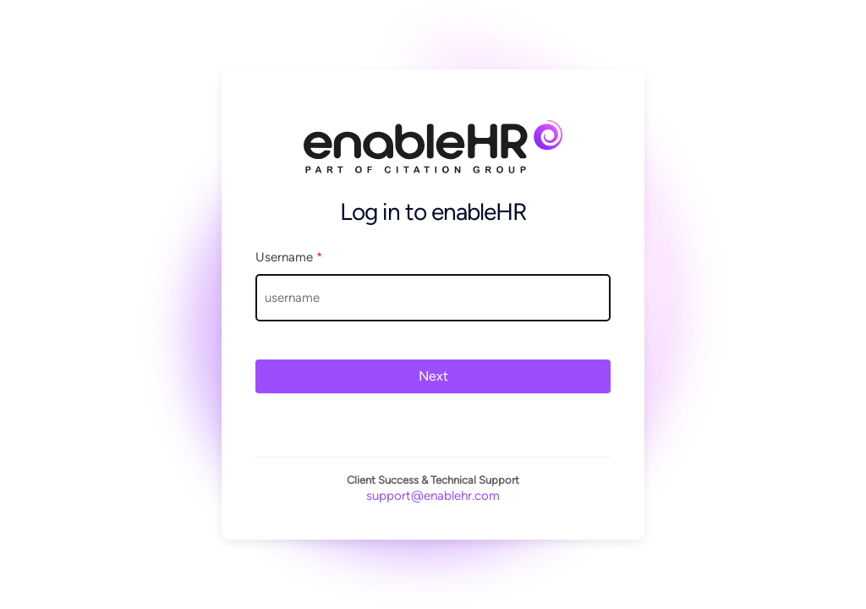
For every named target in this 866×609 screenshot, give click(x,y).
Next (433, 376)
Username (288, 257)
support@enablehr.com (433, 495)
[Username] (433, 297)
